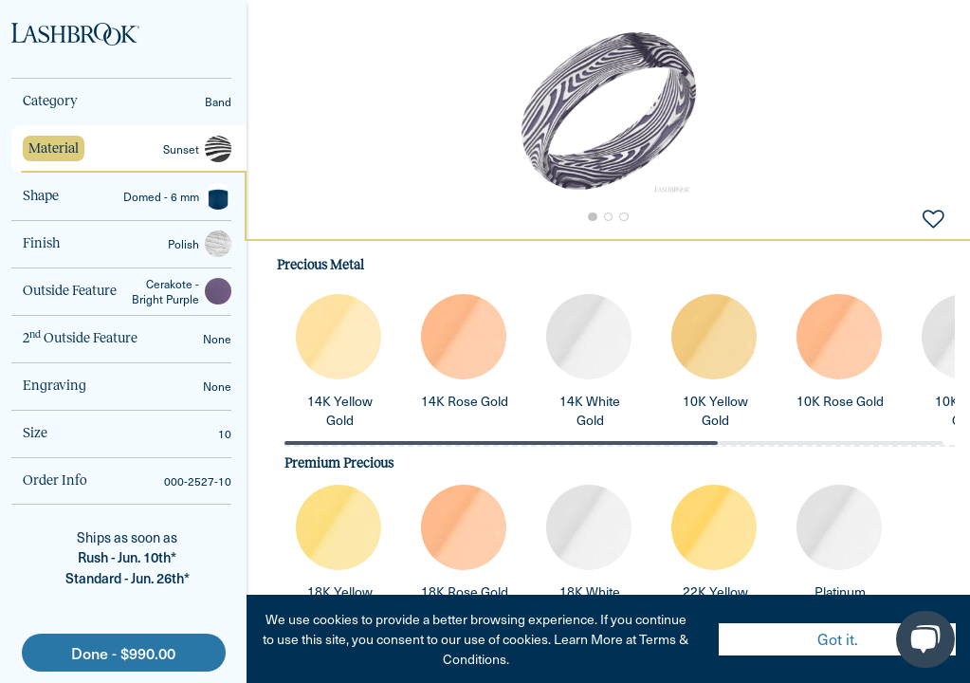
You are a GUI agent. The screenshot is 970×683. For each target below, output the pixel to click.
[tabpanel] (608, 461)
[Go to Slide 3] (625, 217)
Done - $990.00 (123, 652)
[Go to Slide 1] (590, 217)
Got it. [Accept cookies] (837, 639)
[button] (609, 111)
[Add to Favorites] (933, 217)
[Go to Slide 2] (608, 217)
